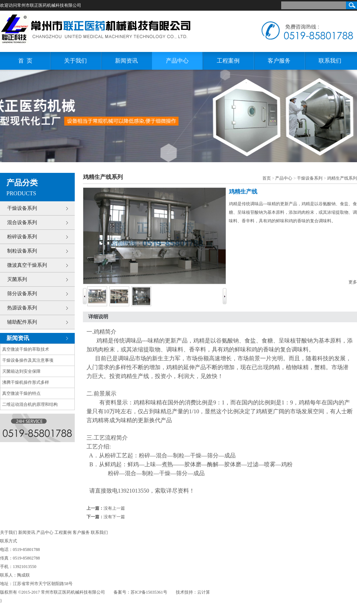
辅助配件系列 (22, 322)
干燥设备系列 (22, 208)
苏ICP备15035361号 (149, 592)
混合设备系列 (22, 222)
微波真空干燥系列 (27, 265)
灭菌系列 (17, 279)
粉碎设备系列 (22, 236)
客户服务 (279, 61)
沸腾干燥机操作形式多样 (25, 382)
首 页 (25, 61)
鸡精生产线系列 (342, 178)
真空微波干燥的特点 (21, 393)
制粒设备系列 (22, 251)
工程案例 (228, 61)
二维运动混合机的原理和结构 (30, 404)
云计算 (203, 592)
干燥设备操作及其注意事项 (27, 360)
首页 (266, 178)
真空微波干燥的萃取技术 (25, 349)
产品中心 (177, 61)
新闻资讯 (126, 61)
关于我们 (75, 61)
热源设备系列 (22, 308)
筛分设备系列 (22, 293)
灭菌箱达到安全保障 (21, 371)
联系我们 (330, 61)
